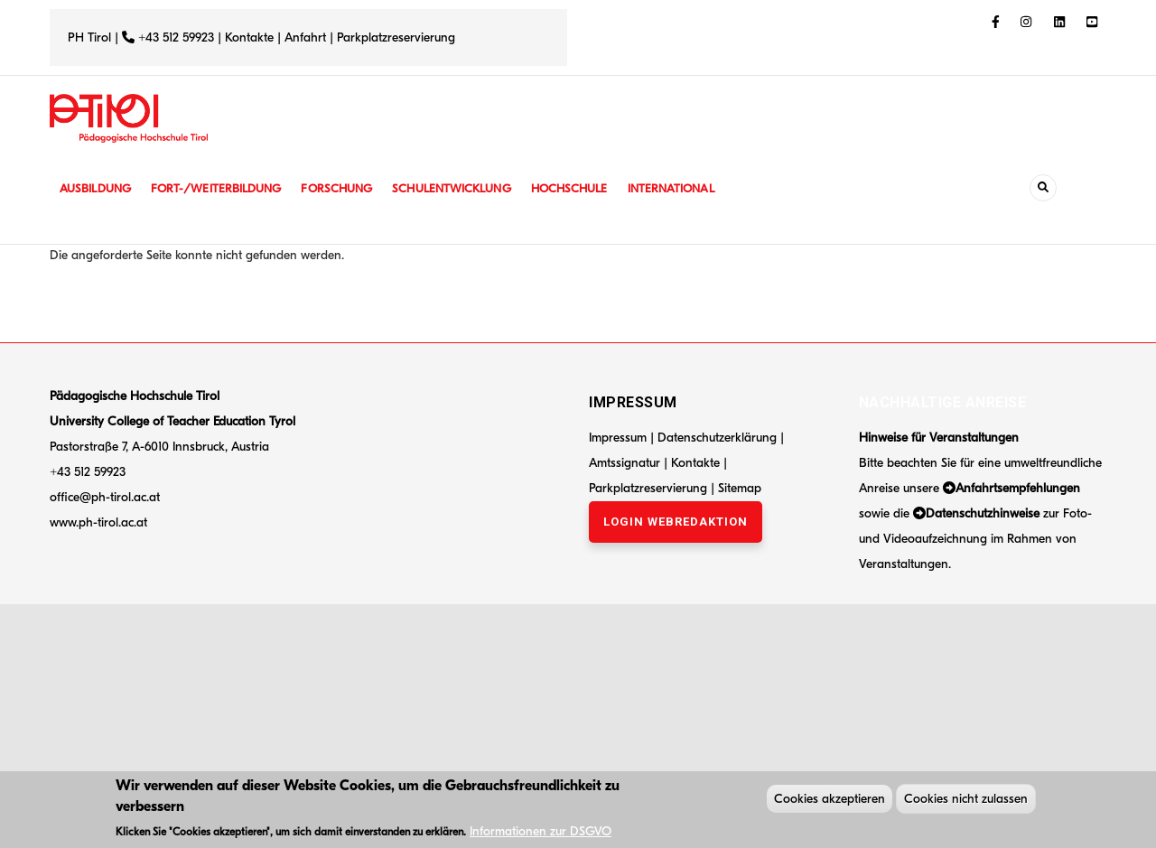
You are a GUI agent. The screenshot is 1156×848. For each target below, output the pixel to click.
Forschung (349, 188)
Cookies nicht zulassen (966, 801)
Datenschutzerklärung (717, 437)
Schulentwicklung (468, 188)
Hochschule (591, 188)
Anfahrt (307, 37)
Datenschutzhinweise (982, 513)
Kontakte (249, 37)
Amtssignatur (626, 463)
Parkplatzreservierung (396, 37)
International (697, 188)
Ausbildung (97, 188)
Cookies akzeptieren (829, 801)
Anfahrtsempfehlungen (1018, 488)
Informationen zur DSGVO (540, 834)
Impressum (618, 437)
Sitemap (739, 488)
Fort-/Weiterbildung (223, 188)
